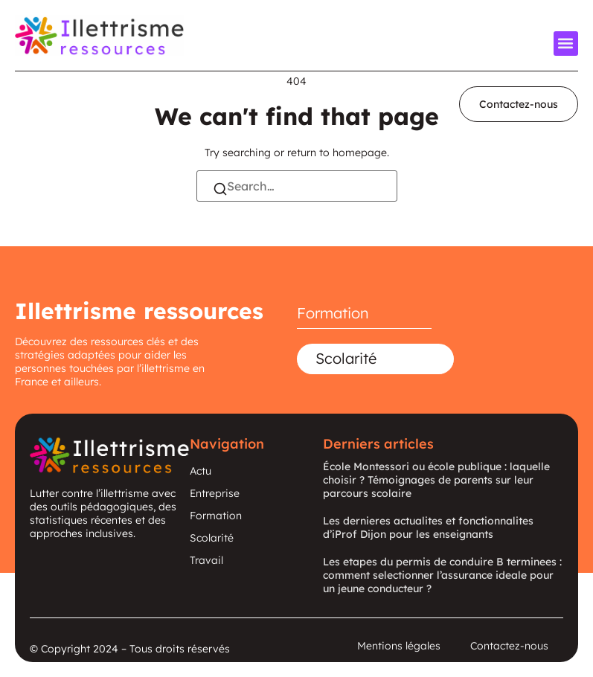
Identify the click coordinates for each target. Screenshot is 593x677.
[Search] (220, 190)
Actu (200, 471)
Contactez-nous (509, 645)
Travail (206, 560)
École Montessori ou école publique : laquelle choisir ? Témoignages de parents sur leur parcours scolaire (436, 480)
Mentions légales (398, 645)
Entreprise (215, 493)
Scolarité (345, 358)
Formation (333, 313)
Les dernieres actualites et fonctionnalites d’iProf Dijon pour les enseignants (428, 527)
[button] (566, 43)
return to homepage (337, 152)
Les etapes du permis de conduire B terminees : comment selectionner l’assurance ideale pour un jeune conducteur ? (442, 575)
